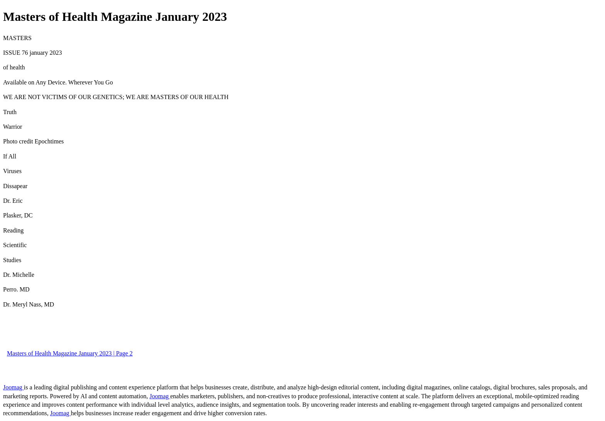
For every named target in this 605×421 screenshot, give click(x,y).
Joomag (13, 387)
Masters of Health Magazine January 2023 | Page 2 (70, 353)
